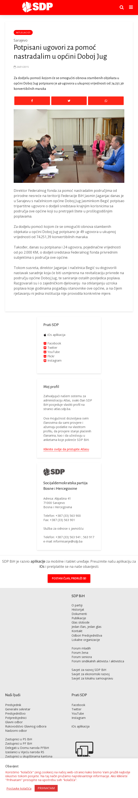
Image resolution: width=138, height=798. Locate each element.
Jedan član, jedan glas (86, 627)
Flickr (50, 356)
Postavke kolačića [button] (18, 788)
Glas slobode (81, 622)
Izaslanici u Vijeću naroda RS (24, 752)
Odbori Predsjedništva (87, 635)
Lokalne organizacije (86, 640)
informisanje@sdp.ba (67, 541)
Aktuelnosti (23, 32)
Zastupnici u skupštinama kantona (28, 756)
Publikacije (79, 618)
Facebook (54, 343)
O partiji (77, 605)
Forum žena (80, 653)
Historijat (78, 609)
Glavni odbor (14, 722)
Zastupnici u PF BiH (18, 743)
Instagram (54, 360)
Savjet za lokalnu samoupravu (92, 678)
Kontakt (77, 631)
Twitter (76, 709)
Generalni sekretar (17, 709)
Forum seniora (82, 657)
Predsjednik (13, 705)
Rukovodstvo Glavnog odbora (25, 726)
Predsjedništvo (15, 713)
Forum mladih (81, 648)
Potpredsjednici (15, 718)
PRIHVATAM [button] (46, 788)
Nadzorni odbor (16, 731)
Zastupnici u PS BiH (18, 739)
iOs (41, 566)
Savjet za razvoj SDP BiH (89, 670)
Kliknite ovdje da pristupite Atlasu (66, 449)
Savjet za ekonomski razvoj (91, 674)
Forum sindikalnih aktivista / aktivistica (98, 661)
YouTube (53, 352)
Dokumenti (79, 614)
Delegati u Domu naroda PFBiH (27, 748)
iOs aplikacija (56, 335)
